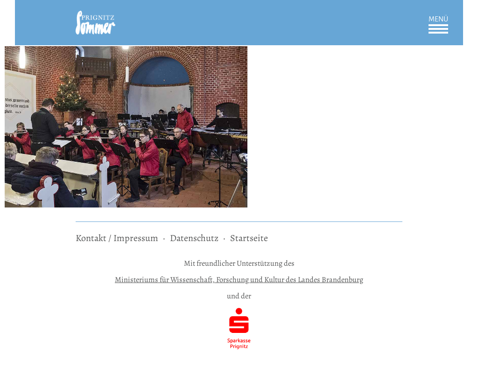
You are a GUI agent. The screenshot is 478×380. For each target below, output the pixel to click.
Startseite (249, 238)
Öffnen (438, 29)
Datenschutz (194, 238)
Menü (438, 19)
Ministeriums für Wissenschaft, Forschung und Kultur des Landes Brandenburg (239, 279)
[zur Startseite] (95, 17)
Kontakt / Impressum (117, 238)
